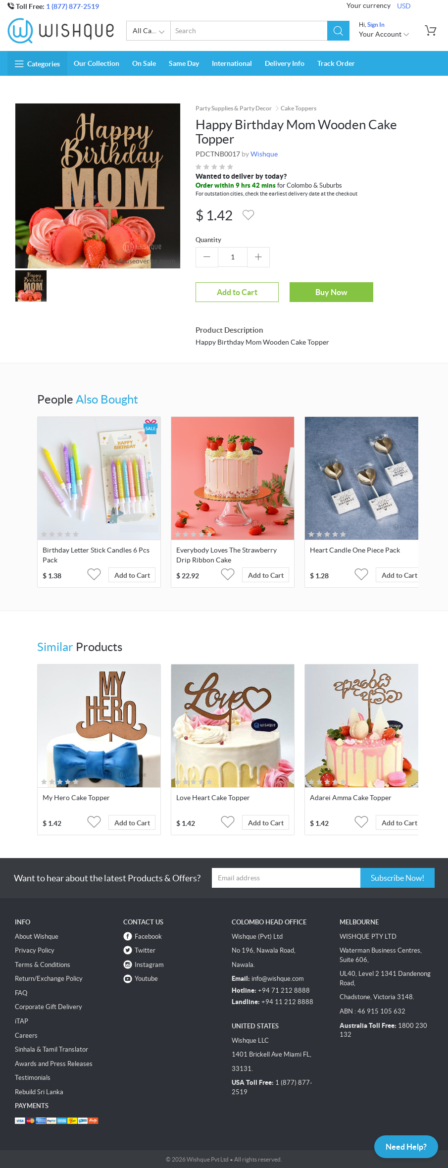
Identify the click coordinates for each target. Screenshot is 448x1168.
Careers (26, 1035)
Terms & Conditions (42, 964)
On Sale (144, 63)
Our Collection (96, 63)
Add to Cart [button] (132, 575)
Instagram (149, 964)
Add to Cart (232, 292)
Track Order (336, 63)
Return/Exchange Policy (49, 978)
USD (404, 6)
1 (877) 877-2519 (72, 6)
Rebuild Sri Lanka (39, 1092)
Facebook (148, 936)
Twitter (145, 950)
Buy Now (318, 291)
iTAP (21, 1021)
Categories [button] (37, 63)
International (232, 63)
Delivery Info (284, 63)
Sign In (376, 24)
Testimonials (32, 1077)
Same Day (184, 63)
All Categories (152, 32)
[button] (338, 31)
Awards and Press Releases (54, 1063)
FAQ (21, 993)
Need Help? (405, 1146)
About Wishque (36, 936)
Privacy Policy (34, 950)
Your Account (384, 34)
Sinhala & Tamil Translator (51, 1049)
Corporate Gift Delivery (48, 1007)
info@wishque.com (277, 978)
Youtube (146, 978)
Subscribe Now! (397, 877)
